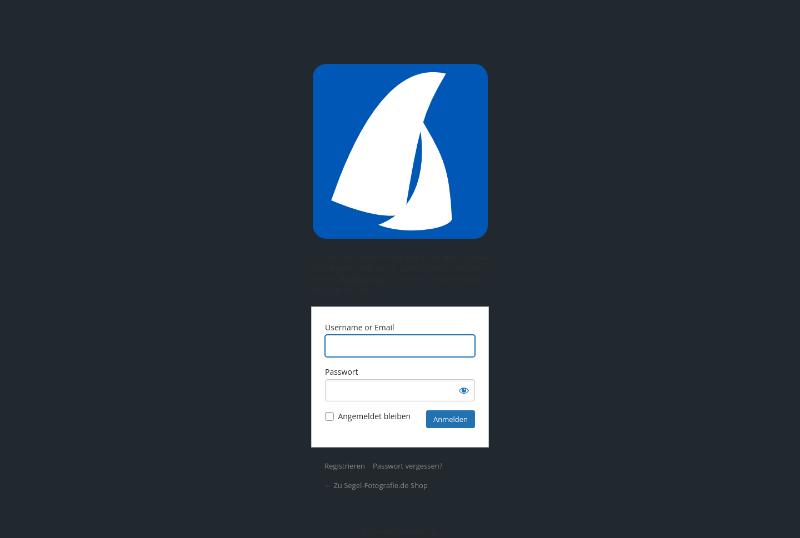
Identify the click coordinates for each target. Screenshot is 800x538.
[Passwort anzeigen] (464, 390)
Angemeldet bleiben (374, 416)
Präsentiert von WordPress (400, 151)
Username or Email (359, 327)
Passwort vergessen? (407, 466)
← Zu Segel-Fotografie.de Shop (376, 485)
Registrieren (344, 466)
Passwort (341, 371)
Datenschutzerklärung (400, 532)
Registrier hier (364, 279)
